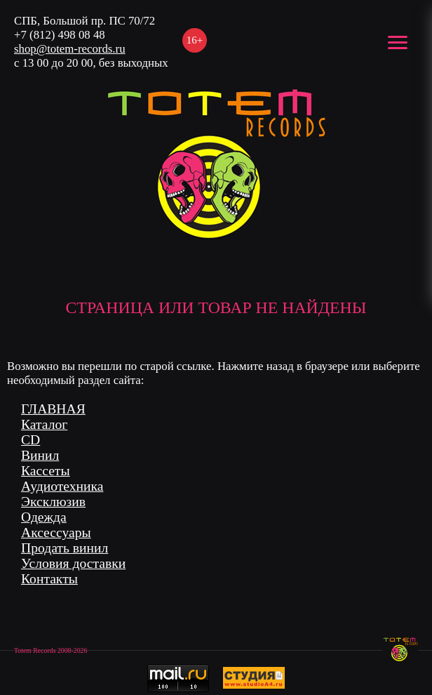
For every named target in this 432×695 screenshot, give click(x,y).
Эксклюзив (53, 501)
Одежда (44, 517)
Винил (40, 455)
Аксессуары (56, 532)
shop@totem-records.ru (70, 48)
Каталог (44, 424)
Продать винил (64, 548)
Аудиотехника (62, 486)
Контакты (49, 578)
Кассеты (45, 470)
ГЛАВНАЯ (53, 409)
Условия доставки (73, 563)
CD (30, 439)
